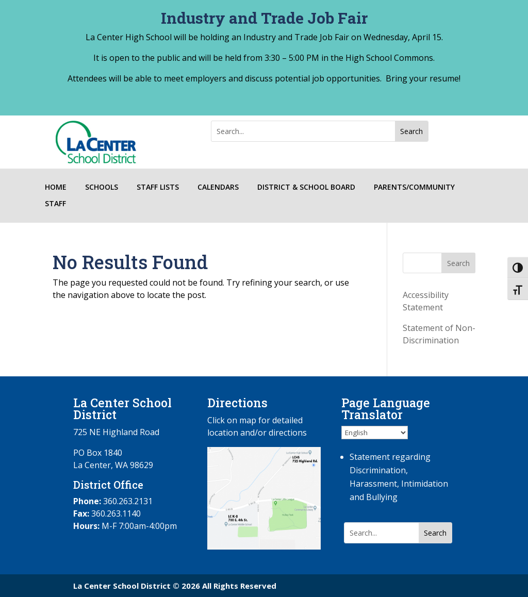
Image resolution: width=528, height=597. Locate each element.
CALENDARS (218, 187)
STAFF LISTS (158, 187)
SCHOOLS (101, 187)
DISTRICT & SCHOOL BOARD (306, 187)
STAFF (55, 204)
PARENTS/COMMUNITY (414, 187)
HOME (56, 187)
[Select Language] (374, 432)
